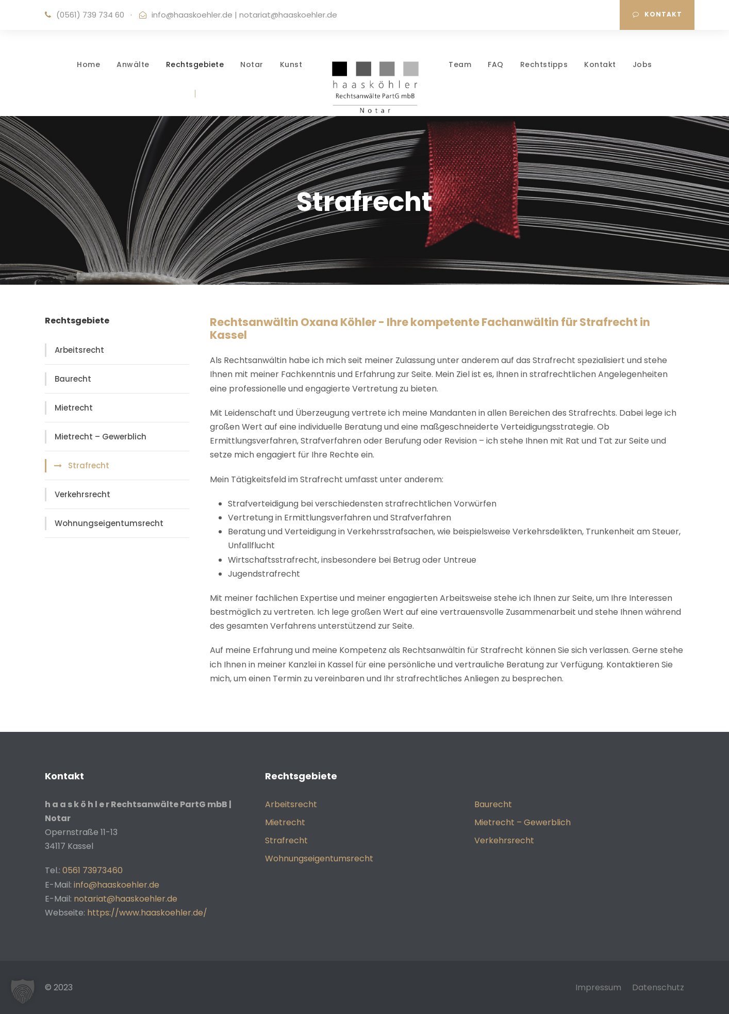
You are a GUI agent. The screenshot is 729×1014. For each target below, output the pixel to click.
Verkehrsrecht (82, 494)
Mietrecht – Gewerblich (100, 436)
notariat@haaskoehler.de (288, 14)
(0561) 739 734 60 (90, 14)
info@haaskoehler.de (192, 14)
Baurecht (73, 378)
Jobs (642, 64)
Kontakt (657, 14)
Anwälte (133, 64)
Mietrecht (74, 407)
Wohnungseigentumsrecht (109, 523)
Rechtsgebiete (195, 64)
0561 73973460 (92, 870)
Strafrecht (88, 465)
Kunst (291, 64)
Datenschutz (658, 987)
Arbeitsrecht (79, 350)
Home (88, 64)
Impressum (598, 987)
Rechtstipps (544, 64)
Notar (251, 64)
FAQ (496, 64)
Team (460, 64)
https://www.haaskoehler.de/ (147, 913)
